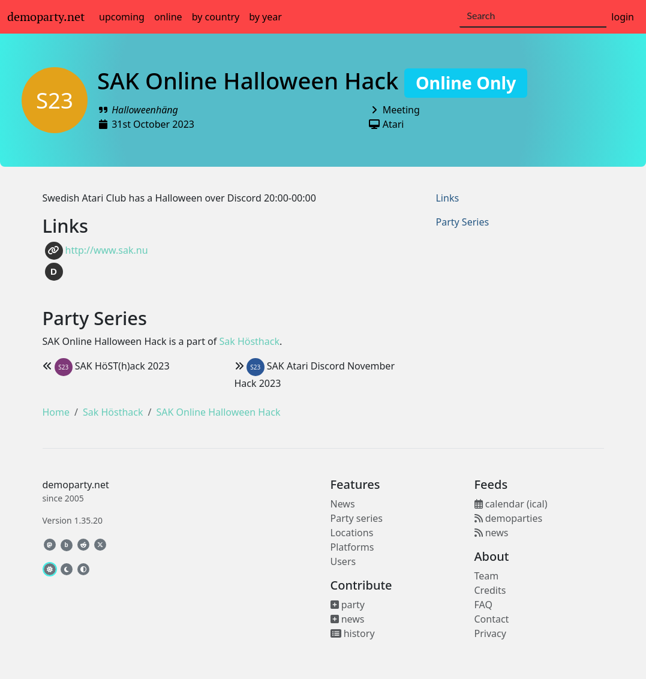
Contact (491, 619)
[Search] (532, 16)
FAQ (483, 604)
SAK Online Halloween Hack (312, 80)
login (622, 16)
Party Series (462, 222)
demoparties (508, 518)
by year (265, 16)
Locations (352, 532)
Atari (393, 124)
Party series (356, 518)
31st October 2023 (153, 124)
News (342, 503)
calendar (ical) (511, 503)
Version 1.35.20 (73, 520)
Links (447, 198)
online (168, 16)
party (347, 604)
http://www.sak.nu (96, 251)
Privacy (490, 633)
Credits (490, 590)
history (352, 633)
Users (343, 561)
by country (216, 16)
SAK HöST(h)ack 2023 (106, 365)
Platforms (352, 547)
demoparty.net (46, 17)
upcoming (122, 16)
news (347, 619)
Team (486, 575)
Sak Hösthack (249, 341)
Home (56, 412)
